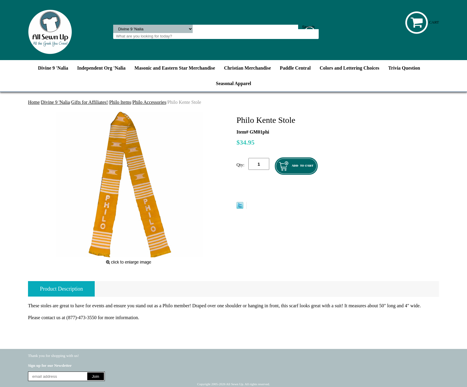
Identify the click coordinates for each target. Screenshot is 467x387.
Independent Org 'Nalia (101, 67)
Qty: (240, 164)
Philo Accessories (149, 102)
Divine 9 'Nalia (53, 67)
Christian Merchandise (247, 67)
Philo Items (120, 102)
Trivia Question (404, 67)
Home (34, 102)
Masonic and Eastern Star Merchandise (175, 67)
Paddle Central (295, 67)
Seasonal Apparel (233, 83)
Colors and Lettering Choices (349, 67)
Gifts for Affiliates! (89, 102)
